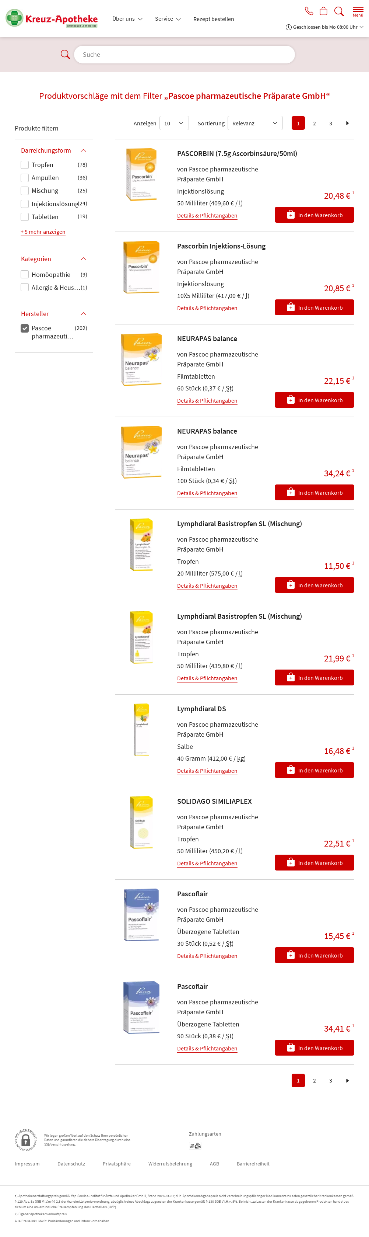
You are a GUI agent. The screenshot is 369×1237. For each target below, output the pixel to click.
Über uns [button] (124, 18)
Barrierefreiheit (253, 1163)
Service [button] (164, 18)
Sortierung (211, 123)
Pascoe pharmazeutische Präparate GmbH (53, 332)
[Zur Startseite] (54, 18)
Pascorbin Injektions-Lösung (221, 245)
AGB (214, 1163)
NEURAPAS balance (207, 338)
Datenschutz (71, 1163)
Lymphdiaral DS (201, 708)
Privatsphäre (117, 1163)
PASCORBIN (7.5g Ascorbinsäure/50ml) (237, 153)
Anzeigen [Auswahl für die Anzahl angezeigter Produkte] (145, 123)
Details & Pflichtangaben (207, 215)
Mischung (45, 190)
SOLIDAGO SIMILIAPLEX (214, 801)
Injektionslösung (54, 203)
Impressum (27, 1163)
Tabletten (45, 216)
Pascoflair (192, 893)
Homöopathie (51, 274)
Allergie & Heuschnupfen (56, 287)
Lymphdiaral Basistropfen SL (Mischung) (239, 523)
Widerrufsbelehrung (170, 1163)
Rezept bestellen (213, 18)
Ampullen (45, 177)
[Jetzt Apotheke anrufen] (307, 11)
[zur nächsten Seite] (347, 123)
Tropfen (42, 164)
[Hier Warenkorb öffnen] (323, 11)
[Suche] (339, 12)
